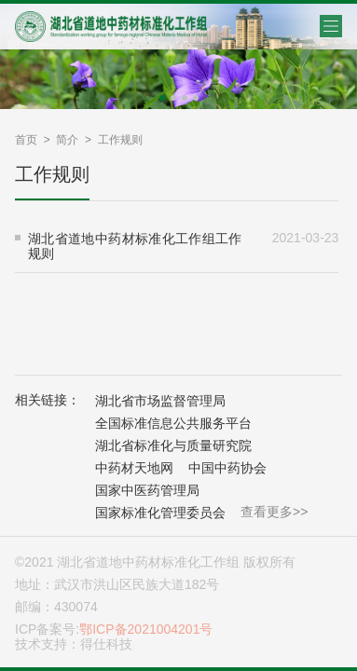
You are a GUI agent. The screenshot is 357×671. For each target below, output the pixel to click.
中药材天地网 (134, 467)
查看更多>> (274, 511)
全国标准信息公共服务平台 (173, 423)
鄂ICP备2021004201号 (146, 629)
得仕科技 (106, 644)
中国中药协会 (227, 467)
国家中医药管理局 (147, 490)
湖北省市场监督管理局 (160, 400)
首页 (26, 139)
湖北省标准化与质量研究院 (173, 445)
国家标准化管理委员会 (160, 512)
